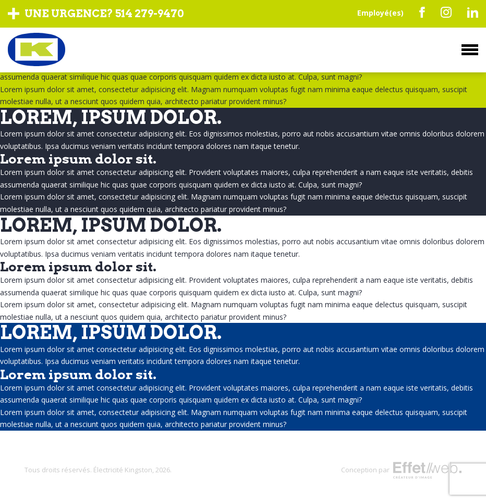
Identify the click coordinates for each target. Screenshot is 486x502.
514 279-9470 (149, 13)
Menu (469, 49)
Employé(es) (380, 13)
